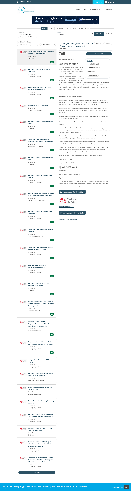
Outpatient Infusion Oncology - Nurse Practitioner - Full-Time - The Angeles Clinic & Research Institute (40, 460)
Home (78, 9)
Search (44, 28)
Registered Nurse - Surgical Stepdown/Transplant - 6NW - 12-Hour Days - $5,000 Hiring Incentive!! (40, 324)
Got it (126, 487)
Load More (36, 472)
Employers (109, 2)
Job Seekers (98, 2)
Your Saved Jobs (84, 28)
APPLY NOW (99, 54)
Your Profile (95, 9)
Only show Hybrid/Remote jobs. (29, 37)
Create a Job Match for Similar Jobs (73, 192)
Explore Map (59, 28)
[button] (108, 34)
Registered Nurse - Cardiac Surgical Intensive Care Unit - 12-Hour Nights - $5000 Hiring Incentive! (40, 444)
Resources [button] (108, 9)
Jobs (85, 9)
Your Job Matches (71, 28)
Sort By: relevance (23, 44)
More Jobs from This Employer (68, 219)
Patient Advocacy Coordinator (38, 105)
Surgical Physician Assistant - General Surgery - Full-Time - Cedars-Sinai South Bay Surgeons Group (41, 303)
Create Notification (49, 44)
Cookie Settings (117, 487)
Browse (51, 28)
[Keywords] (37, 34)
